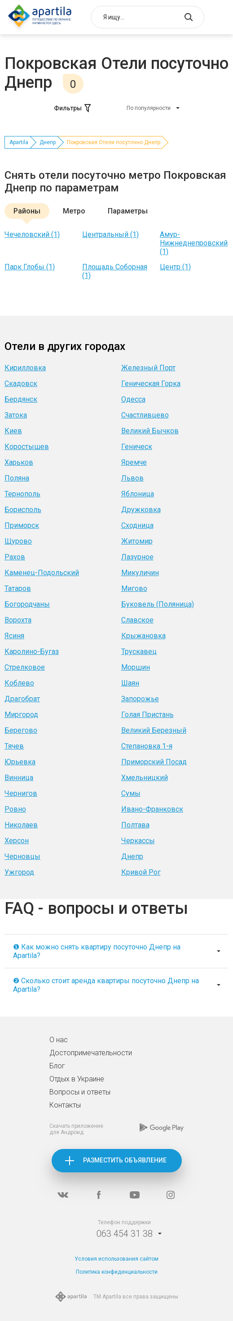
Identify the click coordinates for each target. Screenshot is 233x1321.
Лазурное (137, 557)
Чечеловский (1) (32, 234)
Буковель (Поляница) (157, 604)
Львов (132, 478)
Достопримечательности (90, 1053)
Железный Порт (148, 367)
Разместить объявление (125, 1160)
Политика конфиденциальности (117, 1272)
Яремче (134, 462)
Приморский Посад (154, 762)
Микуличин (140, 572)
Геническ (136, 446)
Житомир (137, 541)
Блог (57, 1066)
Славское (137, 620)
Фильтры (73, 108)
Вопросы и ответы (79, 1092)
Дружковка (141, 509)
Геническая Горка (150, 383)
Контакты (65, 1105)
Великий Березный (153, 730)
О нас (58, 1039)
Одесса (133, 399)
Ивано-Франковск (152, 809)
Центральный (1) (110, 234)
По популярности (149, 108)
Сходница (137, 525)
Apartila (18, 142)
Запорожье (140, 699)
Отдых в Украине (76, 1079)
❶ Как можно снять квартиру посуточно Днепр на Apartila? (96, 951)
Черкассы (138, 840)
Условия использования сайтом (116, 1259)
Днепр (48, 142)
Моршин (135, 667)
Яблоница (137, 494)
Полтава (135, 825)
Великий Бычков (150, 431)
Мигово (134, 588)
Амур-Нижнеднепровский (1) (194, 243)
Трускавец (139, 651)
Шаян (130, 683)
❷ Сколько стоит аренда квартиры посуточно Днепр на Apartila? (106, 985)
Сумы (131, 793)
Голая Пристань (147, 714)
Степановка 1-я (146, 746)
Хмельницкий (144, 777)
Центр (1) (175, 267)
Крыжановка (143, 635)
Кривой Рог (141, 872)
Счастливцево (145, 415)
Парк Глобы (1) (29, 267)
